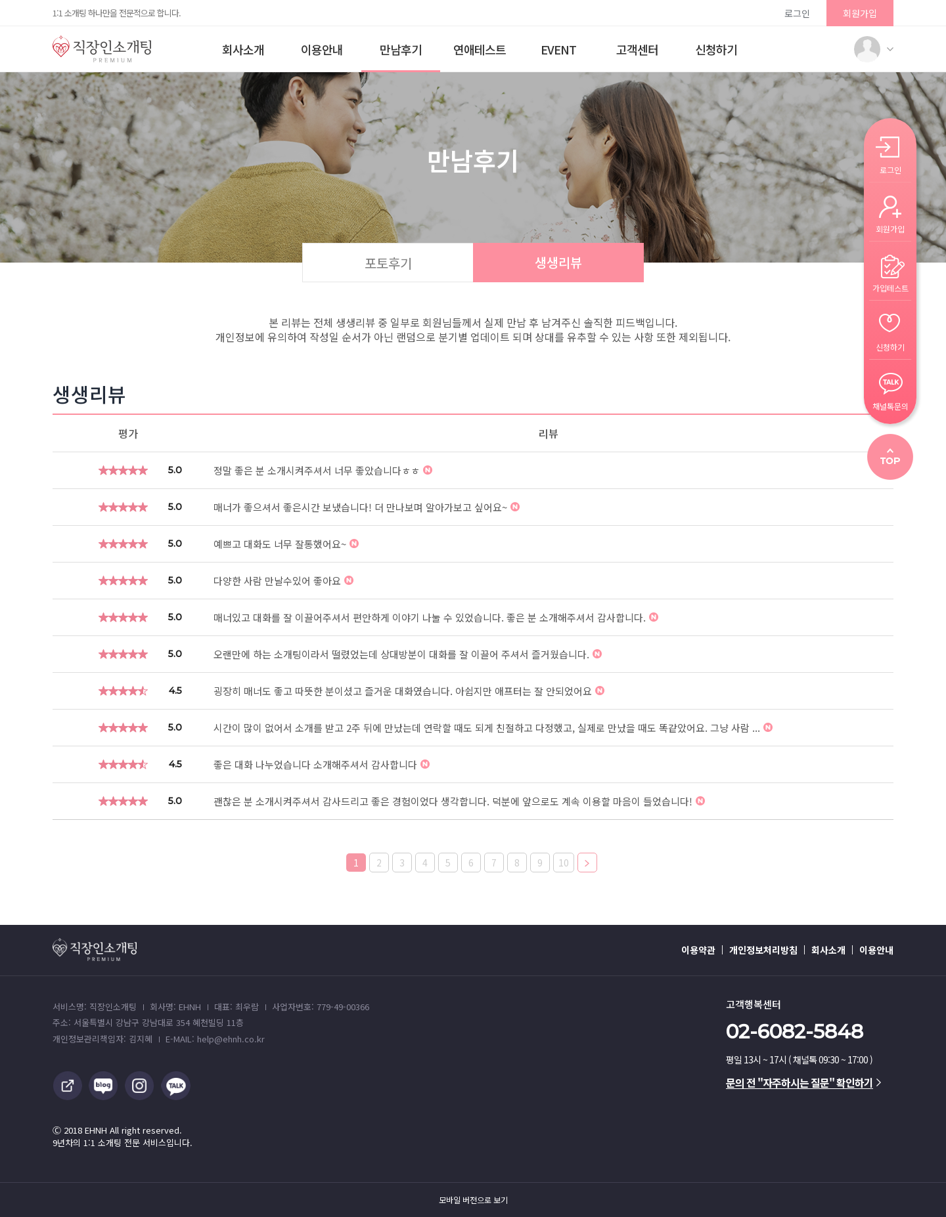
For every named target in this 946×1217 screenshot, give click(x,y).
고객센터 (637, 49)
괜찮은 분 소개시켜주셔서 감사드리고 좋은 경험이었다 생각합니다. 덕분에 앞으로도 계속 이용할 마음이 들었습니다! (459, 801)
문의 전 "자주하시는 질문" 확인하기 (803, 1082)
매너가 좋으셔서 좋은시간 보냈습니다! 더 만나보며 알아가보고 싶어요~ (367, 507)
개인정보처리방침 (763, 949)
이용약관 (698, 949)
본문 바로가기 (0, 0)
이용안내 (322, 49)
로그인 (797, 13)
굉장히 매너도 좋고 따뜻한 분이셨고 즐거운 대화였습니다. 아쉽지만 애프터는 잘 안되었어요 (409, 691)
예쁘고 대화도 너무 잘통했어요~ (286, 544)
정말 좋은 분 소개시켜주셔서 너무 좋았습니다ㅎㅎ (323, 470)
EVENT (558, 49)
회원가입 (860, 13)
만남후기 (401, 49)
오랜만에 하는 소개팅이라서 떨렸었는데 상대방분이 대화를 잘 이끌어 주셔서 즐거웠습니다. (408, 654)
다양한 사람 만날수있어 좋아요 (283, 581)
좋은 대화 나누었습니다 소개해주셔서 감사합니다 (322, 764)
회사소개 (243, 49)
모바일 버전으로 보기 (473, 1200)
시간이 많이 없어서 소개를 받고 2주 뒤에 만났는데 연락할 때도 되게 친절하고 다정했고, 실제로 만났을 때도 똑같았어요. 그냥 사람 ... (493, 728)
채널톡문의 (890, 405)
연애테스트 (479, 49)
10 (563, 862)
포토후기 (388, 262)
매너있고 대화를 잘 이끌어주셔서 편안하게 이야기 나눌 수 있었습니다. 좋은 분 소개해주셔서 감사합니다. (436, 617)
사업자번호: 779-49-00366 (320, 1006)
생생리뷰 (558, 262)
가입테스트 (890, 287)
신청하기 (716, 49)
